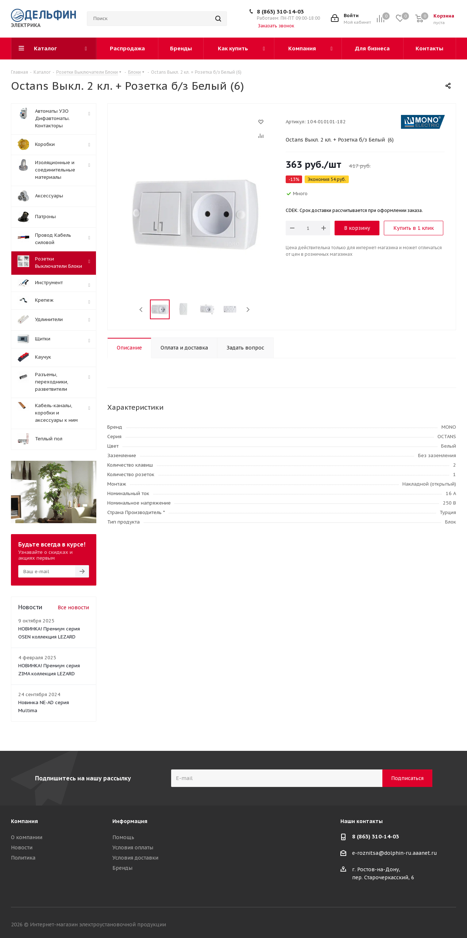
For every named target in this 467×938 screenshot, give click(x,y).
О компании (26, 837)
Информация (129, 821)
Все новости (73, 607)
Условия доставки (135, 857)
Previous (141, 309)
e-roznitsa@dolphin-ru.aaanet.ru (394, 853)
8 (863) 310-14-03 (280, 11)
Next (248, 309)
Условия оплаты (132, 847)
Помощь (123, 837)
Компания (24, 821)
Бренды (122, 868)
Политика (23, 857)
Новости (21, 847)
